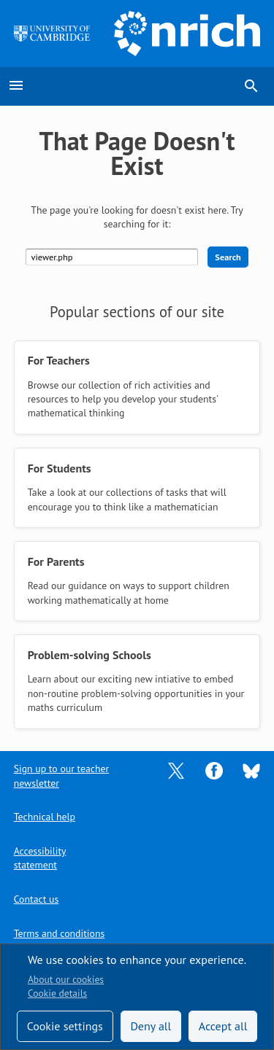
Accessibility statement (40, 857)
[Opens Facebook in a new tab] (214, 770)
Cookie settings (65, 1026)
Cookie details (57, 993)
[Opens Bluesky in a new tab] (251, 770)
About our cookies (66, 979)
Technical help (44, 816)
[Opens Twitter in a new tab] (176, 770)
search (251, 86)
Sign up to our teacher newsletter (61, 775)
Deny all (150, 1026)
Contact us (36, 899)
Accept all (223, 1026)
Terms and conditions (59, 933)
